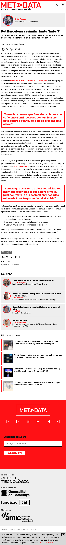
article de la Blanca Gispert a (28, 81)
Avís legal (32, 529)
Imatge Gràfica (22, 529)
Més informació (46, 542)
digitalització (5, 265)
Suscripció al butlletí (15, 437)
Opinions (6, 274)
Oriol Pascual (21, 19)
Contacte (12, 529)
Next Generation (21, 166)
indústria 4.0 (15, 265)
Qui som (4, 529)
